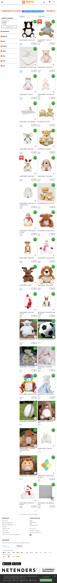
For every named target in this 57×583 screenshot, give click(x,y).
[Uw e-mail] (9, 546)
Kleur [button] (4, 56)
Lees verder (23, 577)
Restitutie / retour (6, 528)
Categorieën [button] (6, 31)
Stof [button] (4, 65)
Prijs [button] (4, 41)
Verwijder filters (9, 26)
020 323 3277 (33, 528)
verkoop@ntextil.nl (34, 525)
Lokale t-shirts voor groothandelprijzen (11, 534)
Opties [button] (4, 51)
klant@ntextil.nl (33, 522)
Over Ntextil (5, 520)
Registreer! (19, 546)
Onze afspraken (6, 532)
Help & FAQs (5, 530)
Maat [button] (4, 61)
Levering (4, 526)
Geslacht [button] (5, 36)
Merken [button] (5, 46)
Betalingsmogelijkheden (7, 524)
